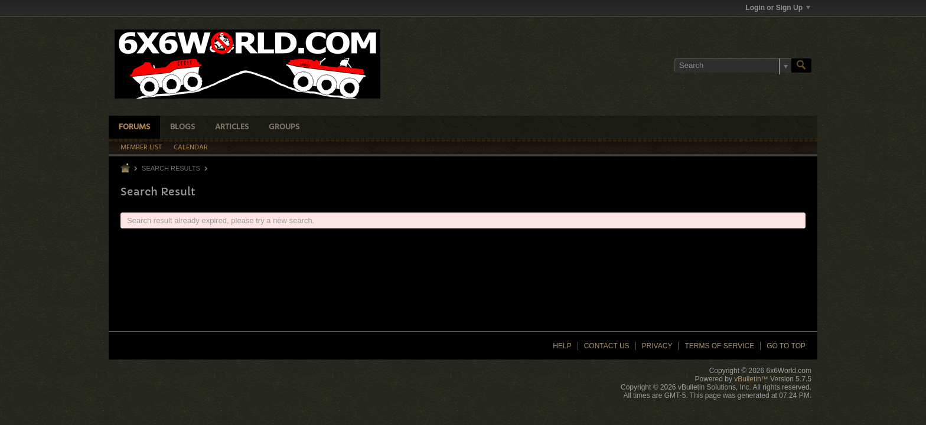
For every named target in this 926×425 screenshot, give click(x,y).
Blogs (182, 127)
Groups (284, 127)
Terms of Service (719, 346)
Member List (141, 147)
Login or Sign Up (777, 8)
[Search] (732, 65)
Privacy (657, 346)
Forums (134, 127)
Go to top (786, 346)
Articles (232, 127)
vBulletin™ (751, 379)
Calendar (191, 147)
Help (562, 346)
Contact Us (607, 346)
